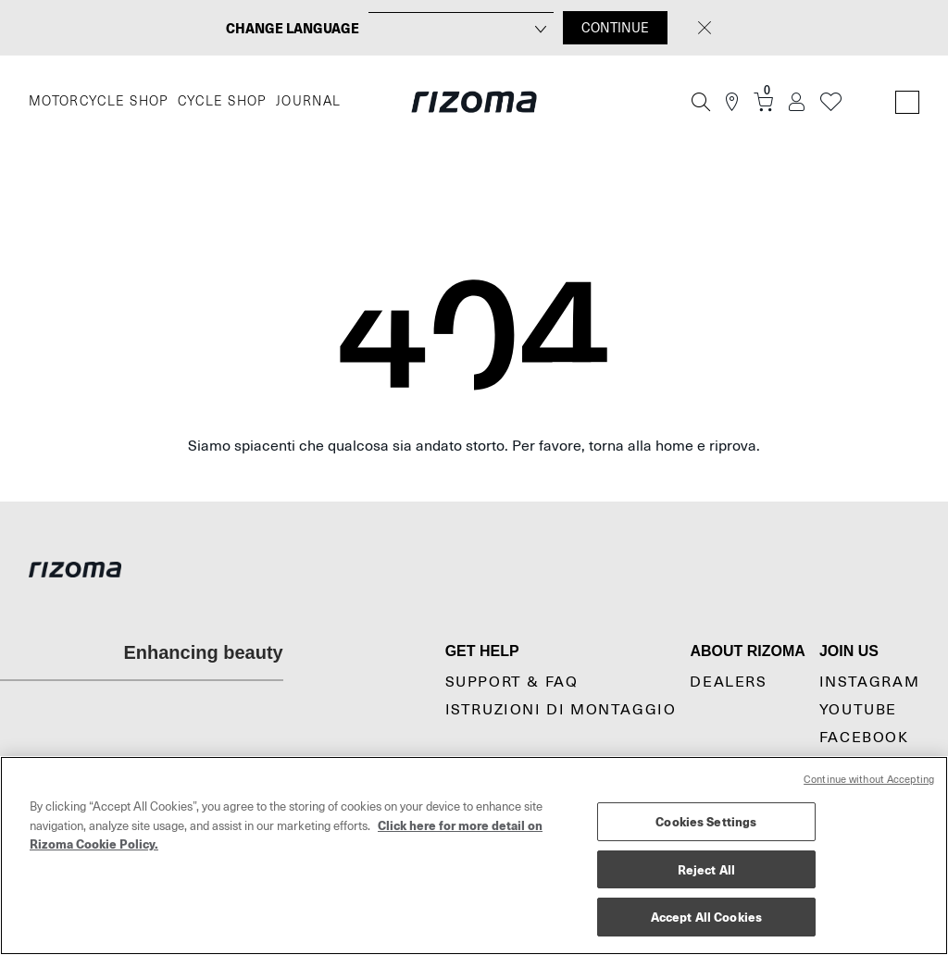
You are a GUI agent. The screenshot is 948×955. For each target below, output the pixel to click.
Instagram (869, 682)
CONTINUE (615, 27)
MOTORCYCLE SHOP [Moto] (98, 101)
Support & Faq (512, 682)
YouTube (858, 709)
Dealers (728, 682)
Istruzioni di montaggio (561, 709)
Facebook (864, 737)
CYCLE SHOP (222, 101)
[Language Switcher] (907, 102)
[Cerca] (701, 102)
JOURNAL (309, 101)
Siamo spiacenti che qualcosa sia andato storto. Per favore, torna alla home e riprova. (474, 446)
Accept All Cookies (706, 916)
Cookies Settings (705, 821)
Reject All (706, 869)
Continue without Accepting (869, 780)
